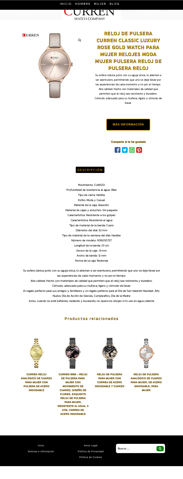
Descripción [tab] (90, 170)
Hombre (83, 4)
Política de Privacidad (91, 451)
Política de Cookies (90, 457)
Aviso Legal (91, 445)
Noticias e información (41, 451)
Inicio (66, 4)
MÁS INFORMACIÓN (128, 124)
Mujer (100, 4)
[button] (80, 40)
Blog (115, 4)
